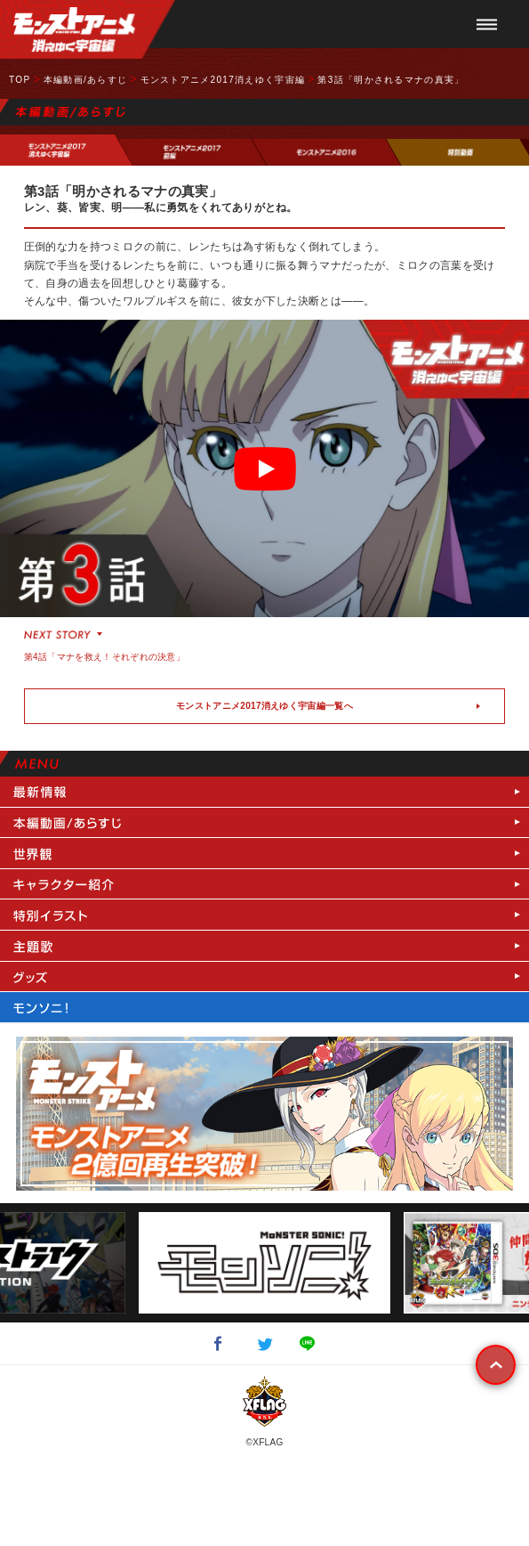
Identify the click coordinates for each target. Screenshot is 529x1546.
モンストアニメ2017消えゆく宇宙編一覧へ (264, 706)
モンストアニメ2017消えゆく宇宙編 (223, 80)
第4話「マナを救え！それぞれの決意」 (104, 657)
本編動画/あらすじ (85, 80)
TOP (19, 80)
